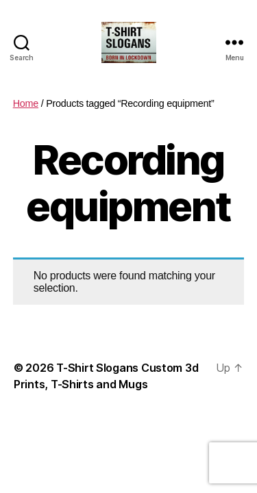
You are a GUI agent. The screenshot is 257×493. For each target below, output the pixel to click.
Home (25, 103)
